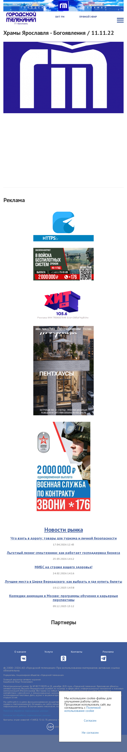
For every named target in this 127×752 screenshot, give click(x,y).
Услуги (48, 651)
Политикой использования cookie (82, 709)
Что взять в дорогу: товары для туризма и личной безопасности (64, 538)
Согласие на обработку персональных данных (27, 715)
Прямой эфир (88, 16)
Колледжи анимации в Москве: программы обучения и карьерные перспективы (63, 597)
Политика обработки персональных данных (25, 710)
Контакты (76, 651)
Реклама (108, 651)
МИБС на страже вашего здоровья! (63, 567)
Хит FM (59, 16)
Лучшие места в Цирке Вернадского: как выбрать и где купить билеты (63, 581)
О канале (20, 651)
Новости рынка (63, 529)
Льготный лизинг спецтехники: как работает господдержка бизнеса (63, 552)
